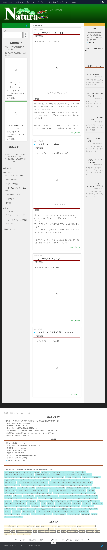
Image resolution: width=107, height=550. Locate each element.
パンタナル (41, 531)
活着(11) (97, 477)
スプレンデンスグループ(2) (61, 511)
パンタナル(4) (40, 496)
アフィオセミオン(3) (23, 506)
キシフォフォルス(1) (66, 496)
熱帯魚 (5, 208)
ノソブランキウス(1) (93, 501)
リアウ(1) (30, 475)
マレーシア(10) (65, 490)
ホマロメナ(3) (64, 506)
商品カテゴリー (65, 2)
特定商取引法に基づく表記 (17, 460)
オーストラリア (59, 528)
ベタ (9, 223)
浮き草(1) (68, 504)
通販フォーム (30, 2)
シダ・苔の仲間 (11, 179)
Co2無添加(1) (10, 498)
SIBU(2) (8, 511)
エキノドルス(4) (84, 480)
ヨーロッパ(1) (87, 477)
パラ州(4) (91, 490)
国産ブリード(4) (23, 509)
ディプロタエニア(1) (75, 498)
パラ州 (35, 531)
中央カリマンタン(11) (47, 509)
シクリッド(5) (87, 485)
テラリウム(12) (28, 496)
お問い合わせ (41, 2)
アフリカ (47, 531)
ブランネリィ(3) (19, 501)
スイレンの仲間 (11, 184)
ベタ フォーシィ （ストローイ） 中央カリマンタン (16, 84)
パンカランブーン (27, 528)
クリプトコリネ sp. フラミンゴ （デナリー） (95, 185)
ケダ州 (38, 526)
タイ (59, 531)
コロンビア (44, 526)
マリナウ (52, 528)
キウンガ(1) (9, 504)
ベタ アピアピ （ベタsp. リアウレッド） (95, 118)
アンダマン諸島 (81, 526)
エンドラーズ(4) (52, 496)
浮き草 (8, 203)
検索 (4, 31)
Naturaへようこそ (8, 2)
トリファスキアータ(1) (40, 490)
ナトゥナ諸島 (8, 528)
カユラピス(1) (21, 498)
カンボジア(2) (61, 501)
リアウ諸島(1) (31, 501)
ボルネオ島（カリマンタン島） (24, 534)
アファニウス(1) (11, 482)
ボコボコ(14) (54, 490)
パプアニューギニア (17, 528)
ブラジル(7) (25, 514)
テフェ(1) (9, 501)
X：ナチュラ (93, 42)
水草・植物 (7, 172)
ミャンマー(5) (36, 514)
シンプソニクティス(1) (25, 482)
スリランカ (82, 531)
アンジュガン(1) (11, 509)
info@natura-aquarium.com (25, 455)
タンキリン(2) (10, 506)
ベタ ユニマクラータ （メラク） (16, 127)
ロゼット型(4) (81, 472)
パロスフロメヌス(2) (58, 480)
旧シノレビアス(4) (28, 511)
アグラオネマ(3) (20, 504)
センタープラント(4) (12, 480)
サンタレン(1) (97, 504)
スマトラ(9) (16, 511)
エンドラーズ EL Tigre (47, 144)
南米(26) (50, 504)
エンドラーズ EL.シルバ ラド (50, 32)
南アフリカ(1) (10, 490)
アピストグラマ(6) (22, 472)
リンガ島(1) (18, 517)
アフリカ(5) (77, 504)
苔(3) (43, 504)
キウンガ (33, 526)
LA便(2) (44, 472)
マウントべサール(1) (41, 482)
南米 (15, 534)
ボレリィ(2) (53, 488)
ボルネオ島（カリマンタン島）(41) (86, 496)
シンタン (95, 528)
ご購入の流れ (20, 2)
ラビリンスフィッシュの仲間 (16, 220)
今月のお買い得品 (52, 2)
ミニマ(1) (9, 496)
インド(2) (53, 482)
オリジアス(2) (35, 472)
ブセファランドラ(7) (85, 475)
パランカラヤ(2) (69, 472)
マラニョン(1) (10, 472)
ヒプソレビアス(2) (73, 514)
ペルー (40, 528)
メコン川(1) (77, 482)
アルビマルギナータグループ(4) (15, 475)
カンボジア (7, 531)
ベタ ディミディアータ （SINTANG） (94, 161)
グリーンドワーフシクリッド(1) (85, 493)
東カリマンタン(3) (49, 477)
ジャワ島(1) (50, 501)
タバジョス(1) (26, 485)
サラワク (98, 531)
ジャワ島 (67, 526)
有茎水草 (9, 199)
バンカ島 (35, 528)
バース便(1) (85, 514)
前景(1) (94, 514)
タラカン (88, 526)
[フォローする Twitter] (27, 26)
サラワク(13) (47, 514)
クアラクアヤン (28, 531)
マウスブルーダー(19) (90, 498)
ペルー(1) (60, 477)
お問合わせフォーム (26, 431)
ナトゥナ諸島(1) (62, 509)
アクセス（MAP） (21, 458)
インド (13, 531)
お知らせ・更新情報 (92, 74)
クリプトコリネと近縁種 (14, 175)
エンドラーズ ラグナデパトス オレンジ (54, 332)
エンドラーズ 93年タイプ (48, 258)
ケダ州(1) (38, 477)
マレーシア (75, 531)
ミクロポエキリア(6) (43, 511)
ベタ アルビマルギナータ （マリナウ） (95, 94)
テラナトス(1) (38, 485)
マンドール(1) (88, 482)
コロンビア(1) (32, 498)
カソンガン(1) (47, 493)
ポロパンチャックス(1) (52, 485)
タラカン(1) (17, 496)
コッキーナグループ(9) (13, 485)
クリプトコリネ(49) (65, 482)
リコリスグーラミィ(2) (46, 498)
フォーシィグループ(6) (24, 490)
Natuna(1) (9, 517)
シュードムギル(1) (33, 504)
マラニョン (45, 528)
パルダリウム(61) (44, 480)
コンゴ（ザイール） (53, 526)
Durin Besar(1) (22, 488)
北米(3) (32, 488)
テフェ (93, 526)
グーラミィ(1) (10, 477)
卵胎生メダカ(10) (67, 485)
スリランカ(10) (72, 480)
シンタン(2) (86, 504)
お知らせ (6, 168)
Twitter (74, 2)
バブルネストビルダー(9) (24, 477)
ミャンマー (53, 531)
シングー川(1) (72, 475)
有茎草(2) (70, 488)
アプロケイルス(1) (55, 472)
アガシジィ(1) (74, 509)
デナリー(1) (77, 477)
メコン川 (7, 526)
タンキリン (89, 528)
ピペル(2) (81, 501)
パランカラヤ (81, 528)
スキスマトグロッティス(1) (80, 511)
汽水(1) (62, 488)
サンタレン (61, 526)
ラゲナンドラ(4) (61, 498)
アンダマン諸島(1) (59, 514)
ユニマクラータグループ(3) (89, 509)
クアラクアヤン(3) (67, 493)
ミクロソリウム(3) (87, 506)
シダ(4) (68, 477)
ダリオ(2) (41, 501)
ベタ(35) (77, 485)
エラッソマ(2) (75, 506)
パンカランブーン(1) (79, 490)
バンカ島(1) (34, 509)
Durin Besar (74, 528)
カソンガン (20, 526)
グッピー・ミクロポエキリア (15, 215)
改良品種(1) (35, 506)
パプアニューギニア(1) (83, 488)
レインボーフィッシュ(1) (28, 480)
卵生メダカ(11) (10, 493)
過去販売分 (7, 229)
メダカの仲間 (9, 211)
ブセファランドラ (12, 195)
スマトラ (69, 531)
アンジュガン (67, 528)
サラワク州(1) (36, 493)
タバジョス (73, 526)
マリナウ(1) (71, 501)
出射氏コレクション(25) (49, 506)
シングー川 (13, 526)
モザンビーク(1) (42, 488)
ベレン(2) (59, 504)
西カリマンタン (8, 534)
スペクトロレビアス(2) (13, 514)
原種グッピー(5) (11, 488)
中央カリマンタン (90, 531)
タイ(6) (56, 493)
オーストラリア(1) (23, 493)
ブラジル (64, 531)
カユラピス (27, 526)
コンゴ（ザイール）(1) (58, 475)
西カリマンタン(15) (42, 475)
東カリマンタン (20, 531)
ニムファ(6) (95, 488)
